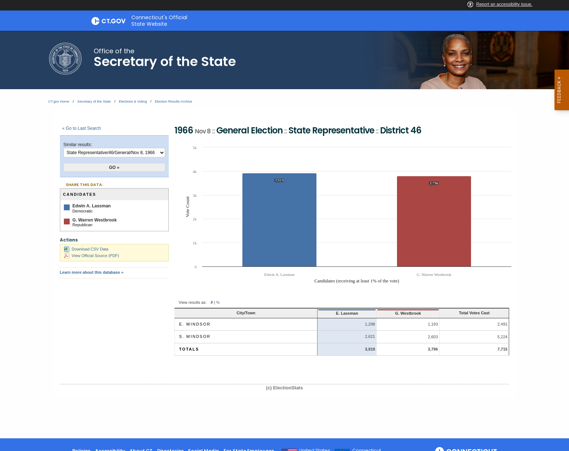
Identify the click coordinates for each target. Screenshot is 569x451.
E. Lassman (306, 313)
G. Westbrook (374, 313)
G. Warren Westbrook (95, 220)
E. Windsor (195, 324)
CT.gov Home (58, 101)
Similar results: (78, 144)
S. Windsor (195, 336)
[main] (284, 234)
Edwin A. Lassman (92, 205)
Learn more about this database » (91, 272)
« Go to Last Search (81, 128)
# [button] (211, 302)
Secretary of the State (94, 101)
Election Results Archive (173, 101)
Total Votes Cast (460, 313)
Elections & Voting (133, 101)
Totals (189, 349)
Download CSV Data (86, 249)
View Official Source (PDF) (91, 255)
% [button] (218, 302)
